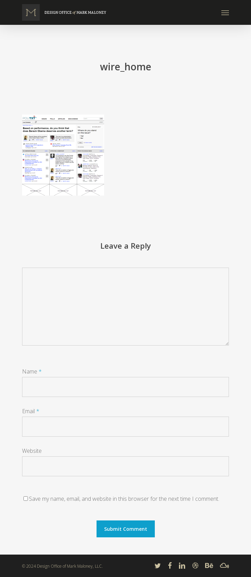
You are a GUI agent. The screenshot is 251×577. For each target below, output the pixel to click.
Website (32, 451)
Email (30, 411)
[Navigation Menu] (225, 12)
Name (32, 371)
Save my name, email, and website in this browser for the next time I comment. (124, 499)
